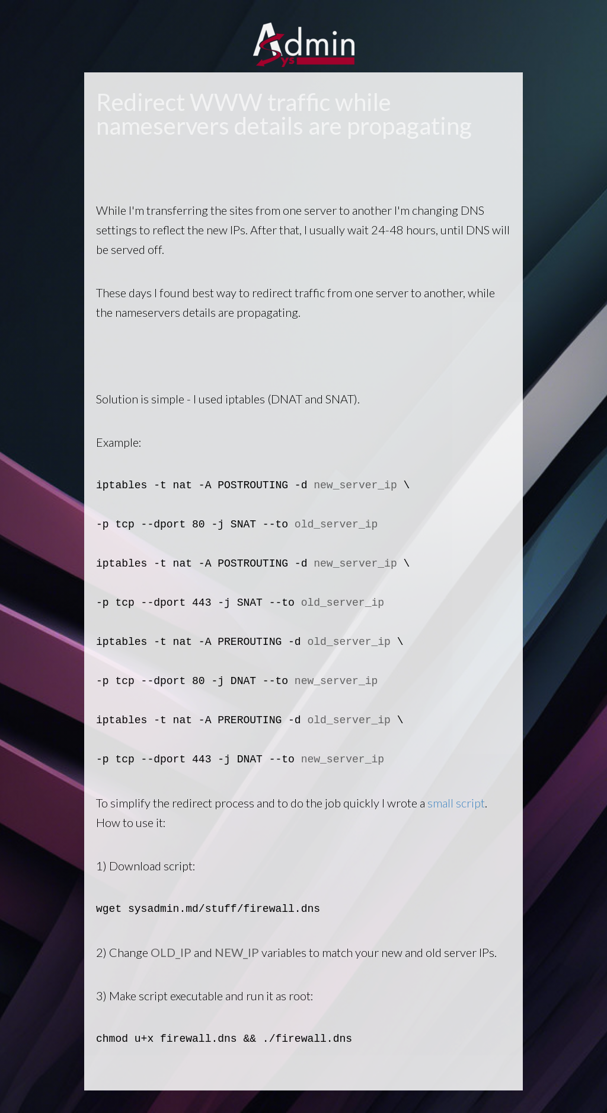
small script (456, 803)
